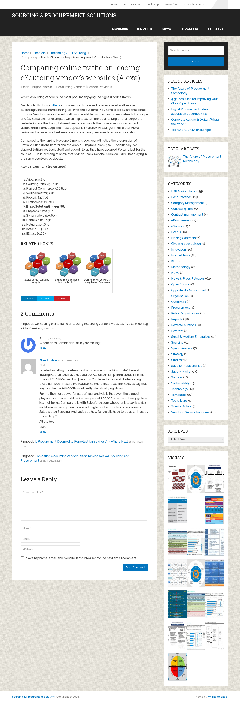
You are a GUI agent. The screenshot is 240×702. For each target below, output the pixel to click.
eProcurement (181, 220)
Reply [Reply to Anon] (42, 347)
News (166, 29)
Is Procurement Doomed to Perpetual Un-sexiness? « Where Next (81, 441)
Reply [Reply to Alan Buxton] (42, 432)
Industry (144, 29)
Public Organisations (185, 313)
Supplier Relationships (186, 366)
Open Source (180, 284)
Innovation (178, 249)
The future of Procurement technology (202, 159)
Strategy (215, 29)
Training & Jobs (181, 406)
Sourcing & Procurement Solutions (64, 15)
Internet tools (180, 255)
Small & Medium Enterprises (191, 336)
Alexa (56, 105)
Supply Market (181, 371)
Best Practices (132, 4)
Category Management (187, 203)
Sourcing (177, 342)
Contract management (187, 214)
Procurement (180, 307)
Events (176, 232)
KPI (173, 261)
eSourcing (65, 87)
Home (114, 4)
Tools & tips (153, 4)
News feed (171, 4)
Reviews (177, 331)
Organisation (180, 296)
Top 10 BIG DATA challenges (191, 130)
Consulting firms (182, 209)
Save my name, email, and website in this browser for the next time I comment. (81, 558)
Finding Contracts (183, 238)
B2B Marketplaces (184, 191)
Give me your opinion (186, 243)
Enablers (120, 29)
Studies (176, 360)
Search (196, 61)
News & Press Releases (188, 278)
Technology (179, 389)
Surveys (176, 377)
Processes (189, 29)
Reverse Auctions (183, 325)
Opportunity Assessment (188, 290)
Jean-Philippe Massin (37, 87)
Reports (176, 319)
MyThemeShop (217, 696)
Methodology (180, 267)
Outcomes (178, 302)
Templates (178, 395)
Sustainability (180, 383)
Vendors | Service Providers (93, 87)
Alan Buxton (48, 360)
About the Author (194, 4)
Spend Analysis (182, 348)
